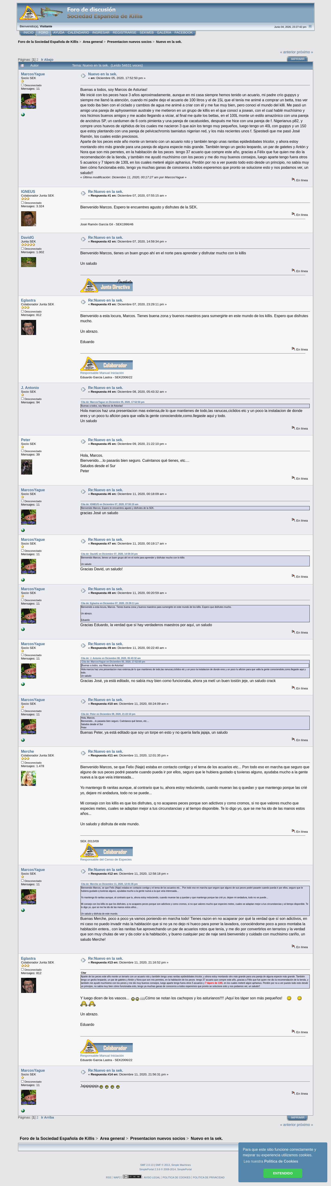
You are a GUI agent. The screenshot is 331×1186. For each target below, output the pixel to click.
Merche (27, 751)
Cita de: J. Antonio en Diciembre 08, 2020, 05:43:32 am (111, 658)
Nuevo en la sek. (102, 74)
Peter (25, 440)
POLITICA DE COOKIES (176, 1177)
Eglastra (28, 300)
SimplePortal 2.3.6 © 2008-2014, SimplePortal (165, 1169)
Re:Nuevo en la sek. (105, 192)
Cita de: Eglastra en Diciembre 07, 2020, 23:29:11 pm (110, 603)
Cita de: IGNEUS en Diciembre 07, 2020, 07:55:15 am (109, 504)
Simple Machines (181, 1165)
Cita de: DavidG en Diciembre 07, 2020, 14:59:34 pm (109, 554)
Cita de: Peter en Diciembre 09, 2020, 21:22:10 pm (108, 714)
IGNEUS (28, 192)
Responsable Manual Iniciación (102, 373)
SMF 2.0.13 (146, 1165)
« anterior (288, 52)
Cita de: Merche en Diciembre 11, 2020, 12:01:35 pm (109, 884)
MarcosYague (33, 74)
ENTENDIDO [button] (283, 1173)
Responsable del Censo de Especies (106, 859)
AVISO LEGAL (152, 1177)
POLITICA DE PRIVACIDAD (209, 1177)
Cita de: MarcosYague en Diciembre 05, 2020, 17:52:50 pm (113, 402)
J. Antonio (30, 388)
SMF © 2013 (163, 1165)
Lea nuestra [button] (271, 1161)
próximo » (305, 52)
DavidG (27, 237)
